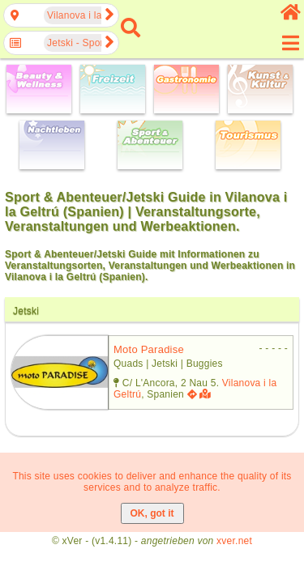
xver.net (234, 541)
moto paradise (148, 349)
